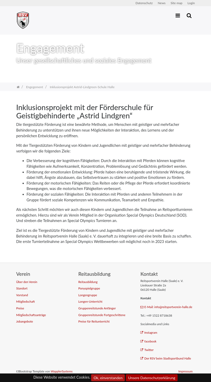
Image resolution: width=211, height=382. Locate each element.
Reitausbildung (87, 282)
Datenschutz (144, 3)
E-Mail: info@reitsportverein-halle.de (166, 307)
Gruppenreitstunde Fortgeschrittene (101, 315)
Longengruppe (87, 295)
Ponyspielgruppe (89, 288)
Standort (22, 288)
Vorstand (22, 295)
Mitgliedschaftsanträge (31, 315)
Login (191, 3)
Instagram (148, 332)
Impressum (185, 371)
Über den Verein (27, 282)
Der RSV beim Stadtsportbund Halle (165, 358)
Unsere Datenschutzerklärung (151, 378)
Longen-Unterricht (90, 301)
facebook (148, 341)
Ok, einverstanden (107, 378)
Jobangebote (24, 321)
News (161, 3)
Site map (177, 3)
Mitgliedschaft (25, 301)
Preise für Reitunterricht (94, 321)
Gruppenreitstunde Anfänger (97, 308)
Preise (20, 308)
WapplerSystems (61, 371)
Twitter (147, 350)
